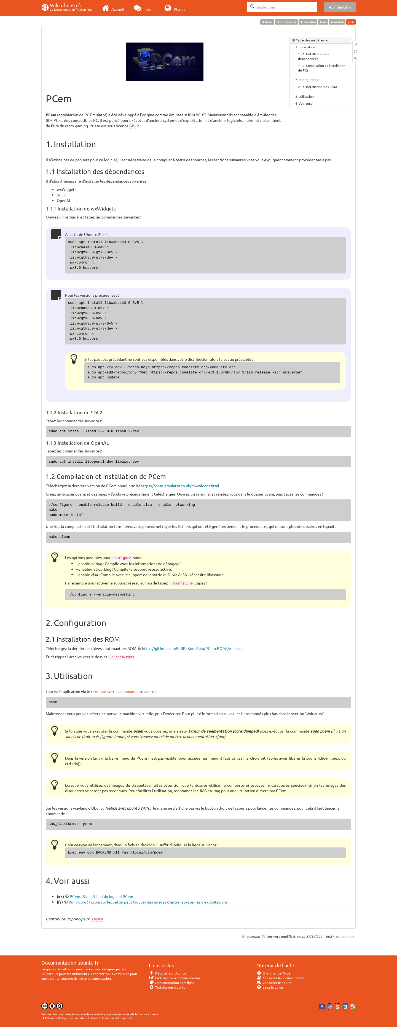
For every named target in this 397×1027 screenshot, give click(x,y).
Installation (307, 47)
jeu (322, 22)
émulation (307, 22)
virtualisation (286, 22)
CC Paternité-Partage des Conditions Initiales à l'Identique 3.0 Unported (86, 1018)
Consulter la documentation (280, 978)
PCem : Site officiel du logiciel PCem (101, 896)
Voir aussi (306, 103)
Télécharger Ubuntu (167, 987)
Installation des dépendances (313, 56)
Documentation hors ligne (172, 982)
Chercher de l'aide (273, 973)
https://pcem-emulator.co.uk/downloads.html (180, 485)
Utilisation (306, 96)
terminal (98, 691)
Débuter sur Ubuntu (167, 973)
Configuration (309, 80)
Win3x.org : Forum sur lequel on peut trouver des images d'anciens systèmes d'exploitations (148, 901)
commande (129, 691)
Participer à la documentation (174, 978)
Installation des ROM (321, 87)
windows (337, 22)
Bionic (267, 22)
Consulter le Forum (273, 982)
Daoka (97, 918)
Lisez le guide (269, 987)
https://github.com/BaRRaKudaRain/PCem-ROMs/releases (192, 648)
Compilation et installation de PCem (321, 67)
